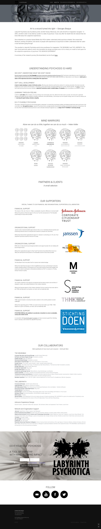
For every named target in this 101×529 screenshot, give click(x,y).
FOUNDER (36, 142)
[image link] (35, 134)
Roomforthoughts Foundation (31, 318)
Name (22, 459)
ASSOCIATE (79, 142)
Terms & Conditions (33, 462)
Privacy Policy (42, 462)
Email (32, 459)
